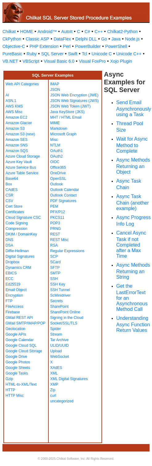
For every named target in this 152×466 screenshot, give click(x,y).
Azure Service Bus (21, 167)
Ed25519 (13, 284)
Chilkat (9, 31)
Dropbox (12, 262)
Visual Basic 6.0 (59, 61)
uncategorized (61, 401)
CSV (9, 201)
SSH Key (57, 284)
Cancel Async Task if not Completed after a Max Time (131, 244)
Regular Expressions (67, 251)
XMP (54, 384)
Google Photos (18, 362)
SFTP (55, 267)
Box (9, 184)
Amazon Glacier (19, 123)
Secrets (56, 301)
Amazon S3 (15, 128)
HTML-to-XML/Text (21, 384)
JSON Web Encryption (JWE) (74, 95)
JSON (55, 89)
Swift (72, 53)
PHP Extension (44, 46)
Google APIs (16, 334)
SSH (54, 279)
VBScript (31, 61)
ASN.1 (11, 101)
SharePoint (59, 306)
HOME (26, 31)
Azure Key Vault (19, 162)
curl (53, 395)
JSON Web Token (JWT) (70, 106)
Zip (52, 390)
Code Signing (17, 223)
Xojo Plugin (121, 61)
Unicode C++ (129, 53)
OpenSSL (58, 178)
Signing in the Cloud (66, 318)
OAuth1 (56, 151)
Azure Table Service (22, 173)
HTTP (10, 390)
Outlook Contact (63, 195)
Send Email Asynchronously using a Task (133, 108)
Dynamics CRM (18, 267)
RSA (54, 245)
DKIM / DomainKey (21, 234)
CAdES (12, 190)
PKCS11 (57, 217)
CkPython (11, 38)
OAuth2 (56, 156)
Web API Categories (22, 84)
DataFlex (62, 38)
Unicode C (102, 53)
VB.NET (10, 61)
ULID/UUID (59, 345)
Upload (56, 351)
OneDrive (58, 173)
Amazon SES (16, 140)
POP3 (55, 223)
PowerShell (116, 46)
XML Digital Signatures (69, 379)
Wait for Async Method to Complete (132, 145)
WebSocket (59, 356)
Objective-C (13, 46)
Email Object (16, 290)
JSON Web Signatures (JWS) (74, 101)
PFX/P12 (57, 212)
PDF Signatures (63, 201)
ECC (9, 279)
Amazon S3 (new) (20, 134)
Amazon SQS (17, 151)
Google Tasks (17, 373)
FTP (9, 301)
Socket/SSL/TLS (63, 323)
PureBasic (12, 53)
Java (116, 38)
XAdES (56, 368)
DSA (9, 245)
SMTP (55, 273)
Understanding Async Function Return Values (133, 324)
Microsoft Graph (63, 134)
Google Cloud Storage (24, 351)
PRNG (55, 229)
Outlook (56, 184)
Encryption (14, 295)
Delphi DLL (86, 38)
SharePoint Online (65, 312)
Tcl (84, 53)
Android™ (47, 31)
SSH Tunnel (60, 290)
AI (7, 95)
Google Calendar (20, 340)
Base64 (12, 178)
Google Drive (16, 356)
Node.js (132, 38)
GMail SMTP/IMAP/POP (25, 323)
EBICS (11, 273)
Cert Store (14, 206)
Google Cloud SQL (21, 345)
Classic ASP (37, 38)
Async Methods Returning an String (133, 271)
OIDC (55, 162)
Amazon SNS (17, 145)
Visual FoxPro (92, 61)
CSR (9, 195)
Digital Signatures (20, 256)
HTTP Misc (15, 395)
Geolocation (15, 329)
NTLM (55, 145)
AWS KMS (14, 106)
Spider (55, 329)
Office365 (58, 167)
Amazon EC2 (16, 117)
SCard (55, 262)
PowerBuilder (88, 46)
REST (55, 234)
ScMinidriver (60, 295)
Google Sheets (18, 368)
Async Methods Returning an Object (133, 166)
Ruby (32, 53)
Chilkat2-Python (122, 31)
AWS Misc (14, 112)
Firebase (13, 312)
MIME (55, 123)
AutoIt (67, 31)
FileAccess (14, 306)
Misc (54, 140)
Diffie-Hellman (17, 251)
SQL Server (52, 53)
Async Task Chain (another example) (132, 202)
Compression (16, 229)
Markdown (58, 128)
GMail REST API (19, 318)
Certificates (15, 212)
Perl (67, 46)
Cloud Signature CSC (23, 217)
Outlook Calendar (64, 190)
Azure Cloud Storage (23, 156)
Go (104, 38)
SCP (54, 256)
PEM (54, 206)
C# (87, 31)
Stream (56, 334)
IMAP (54, 84)
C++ (99, 31)
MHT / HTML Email (65, 117)
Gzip (9, 379)
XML (54, 373)
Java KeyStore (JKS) (67, 112)
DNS (9, 240)
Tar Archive (59, 340)
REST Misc (59, 240)
